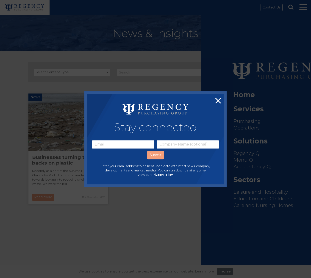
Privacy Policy (162, 174)
